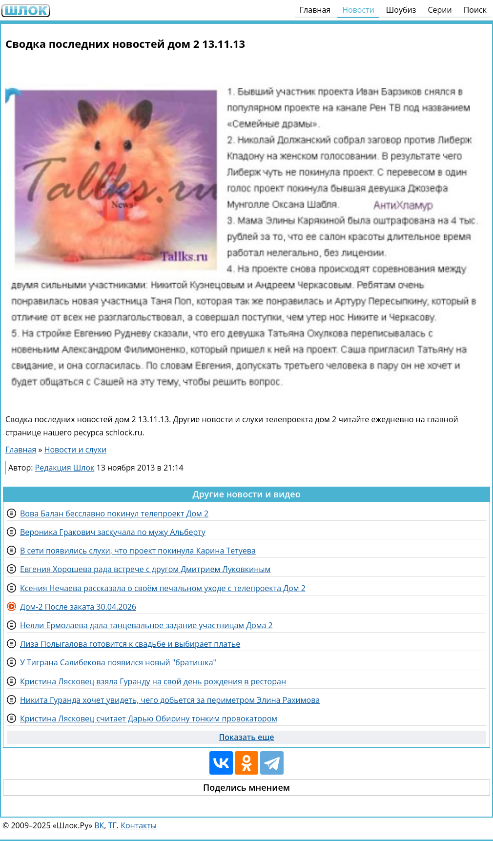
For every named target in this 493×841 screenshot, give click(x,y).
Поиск (475, 9)
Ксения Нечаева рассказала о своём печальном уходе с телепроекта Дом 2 (163, 588)
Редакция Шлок (65, 467)
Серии (440, 9)
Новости (358, 9)
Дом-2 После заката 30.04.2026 (78, 606)
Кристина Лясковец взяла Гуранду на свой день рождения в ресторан (153, 681)
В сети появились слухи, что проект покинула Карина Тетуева (138, 550)
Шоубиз (401, 9)
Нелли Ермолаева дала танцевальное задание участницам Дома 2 (146, 625)
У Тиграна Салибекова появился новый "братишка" (118, 662)
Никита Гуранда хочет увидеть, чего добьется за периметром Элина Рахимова (170, 700)
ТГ (112, 825)
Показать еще (246, 737)
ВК (99, 825)
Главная (315, 9)
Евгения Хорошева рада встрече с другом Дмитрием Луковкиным (145, 569)
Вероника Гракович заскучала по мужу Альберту (112, 532)
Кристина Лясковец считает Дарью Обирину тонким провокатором (148, 718)
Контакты (139, 825)
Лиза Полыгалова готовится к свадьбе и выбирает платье (130, 643)
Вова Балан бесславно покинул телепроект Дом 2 (114, 513)
